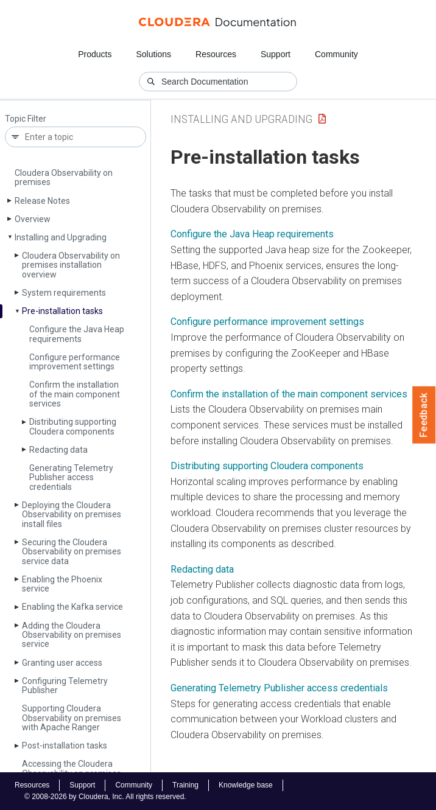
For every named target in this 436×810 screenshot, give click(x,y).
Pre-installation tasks (62, 311)
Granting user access (62, 663)
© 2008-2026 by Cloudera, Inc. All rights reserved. (105, 796)
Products (94, 54)
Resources (215, 54)
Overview (33, 219)
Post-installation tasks (64, 745)
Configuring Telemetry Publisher (65, 685)
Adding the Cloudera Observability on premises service (71, 635)
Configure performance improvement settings (74, 361)
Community (336, 54)
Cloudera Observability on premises (64, 177)
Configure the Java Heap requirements (76, 333)
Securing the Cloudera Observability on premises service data (71, 551)
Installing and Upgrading (61, 237)
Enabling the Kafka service (72, 607)
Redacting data (58, 450)
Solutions (153, 54)
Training (185, 785)
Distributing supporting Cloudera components (72, 426)
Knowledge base (246, 785)
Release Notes (42, 201)
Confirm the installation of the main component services (74, 394)
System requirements (64, 293)
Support (275, 54)
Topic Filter (25, 119)
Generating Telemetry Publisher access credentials (71, 477)
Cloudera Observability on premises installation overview (71, 265)
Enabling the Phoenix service (62, 583)
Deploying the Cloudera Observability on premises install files (71, 514)
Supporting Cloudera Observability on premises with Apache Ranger (71, 718)
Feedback (424, 415)
